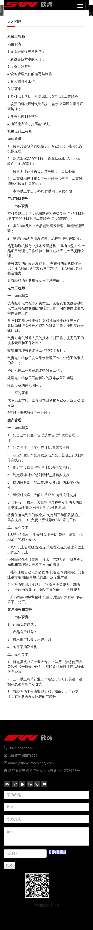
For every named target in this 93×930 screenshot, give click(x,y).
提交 (9, 865)
